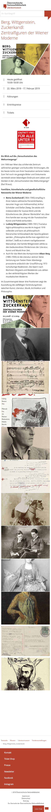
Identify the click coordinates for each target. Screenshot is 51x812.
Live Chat (38, 809)
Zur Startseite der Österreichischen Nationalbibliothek (26, 803)
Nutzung (26, 801)
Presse (7, 765)
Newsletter (9, 771)
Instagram (8, 784)
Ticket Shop (9, 759)
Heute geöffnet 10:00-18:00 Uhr (15, 81)
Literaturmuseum (14, 8)
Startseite (4, 740)
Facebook (8, 778)
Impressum (26, 796)
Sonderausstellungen (39, 740)
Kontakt (7, 752)
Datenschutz (26, 798)
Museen (12, 740)
